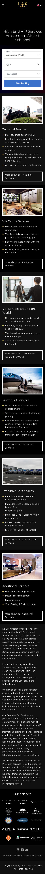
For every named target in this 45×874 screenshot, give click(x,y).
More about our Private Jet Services (19, 446)
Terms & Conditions (12, 855)
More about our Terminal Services (18, 176)
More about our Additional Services (19, 616)
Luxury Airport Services (24, 865)
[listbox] (22, 55)
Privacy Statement (33, 855)
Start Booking (22, 83)
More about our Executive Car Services (21, 541)
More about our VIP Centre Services (19, 264)
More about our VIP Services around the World (20, 355)
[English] (39, 5)
